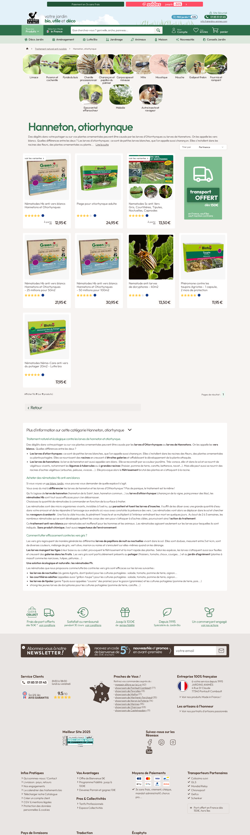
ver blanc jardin (55, 455)
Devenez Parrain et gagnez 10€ (97, 761)
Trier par (186, 122)
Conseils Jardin (216, 39)
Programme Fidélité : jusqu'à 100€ (95, 755)
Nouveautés (187, 39)
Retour (39, 381)
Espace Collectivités (91, 779)
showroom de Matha (126, 666)
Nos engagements (34, 757)
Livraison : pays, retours (37, 753)
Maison (163, 39)
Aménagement (65, 39)
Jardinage (116, 39)
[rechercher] (158, 30)
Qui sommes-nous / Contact (40, 749)
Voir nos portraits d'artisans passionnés (205, 683)
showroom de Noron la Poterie (132, 672)
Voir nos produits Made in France (201, 669)
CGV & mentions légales (38, 773)
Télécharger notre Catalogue (40, 765)
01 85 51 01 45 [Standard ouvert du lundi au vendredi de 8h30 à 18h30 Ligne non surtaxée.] (218, 17)
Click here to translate (92, 809)
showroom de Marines (127, 676)
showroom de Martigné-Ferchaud (133, 669)
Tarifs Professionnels (91, 775)
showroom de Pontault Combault (133, 660)
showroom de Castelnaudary (131, 682)
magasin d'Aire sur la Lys (128, 656)
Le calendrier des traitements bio (43, 761)
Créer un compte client (37, 769)
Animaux (140, 39)
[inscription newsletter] (221, 622)
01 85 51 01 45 (37, 654)
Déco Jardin (36, 39)
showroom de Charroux (128, 679)
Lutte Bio (92, 39)
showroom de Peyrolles (128, 663)
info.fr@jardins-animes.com (214, 21)
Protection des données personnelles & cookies (37, 779)
